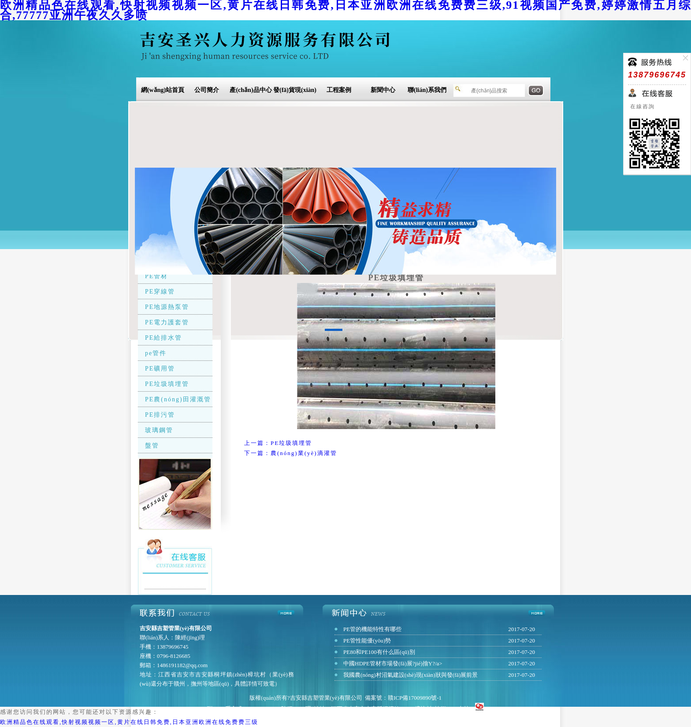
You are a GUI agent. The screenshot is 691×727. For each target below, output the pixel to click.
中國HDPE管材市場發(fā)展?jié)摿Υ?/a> (392, 663)
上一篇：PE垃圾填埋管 (278, 443)
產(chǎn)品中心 (250, 90)
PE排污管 (160, 414)
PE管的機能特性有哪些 (372, 629)
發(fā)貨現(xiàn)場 (294, 91)
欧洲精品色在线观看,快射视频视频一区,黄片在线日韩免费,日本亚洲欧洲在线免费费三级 (129, 722)
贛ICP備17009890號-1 (415, 697)
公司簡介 (206, 90)
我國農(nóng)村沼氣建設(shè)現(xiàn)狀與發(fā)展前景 (410, 675)
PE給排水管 (163, 337)
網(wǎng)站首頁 (162, 90)
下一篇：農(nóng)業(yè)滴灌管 (290, 453)
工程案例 (339, 90)
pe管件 (156, 353)
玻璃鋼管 (159, 430)
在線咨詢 (641, 106)
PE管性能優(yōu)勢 (367, 640)
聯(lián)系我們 (427, 90)
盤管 (152, 445)
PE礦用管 (160, 368)
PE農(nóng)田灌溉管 (178, 399)
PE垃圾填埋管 (167, 384)
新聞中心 (383, 90)
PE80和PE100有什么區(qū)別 (379, 652)
